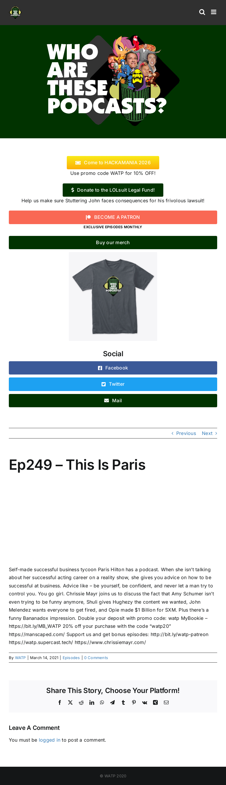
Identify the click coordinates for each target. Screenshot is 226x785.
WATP (20, 657)
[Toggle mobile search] (202, 12)
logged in (49, 740)
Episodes (71, 657)
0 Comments (96, 657)
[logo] (113, 33)
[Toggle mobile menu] (214, 12)
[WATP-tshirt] (113, 254)
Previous (186, 433)
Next (207, 433)
